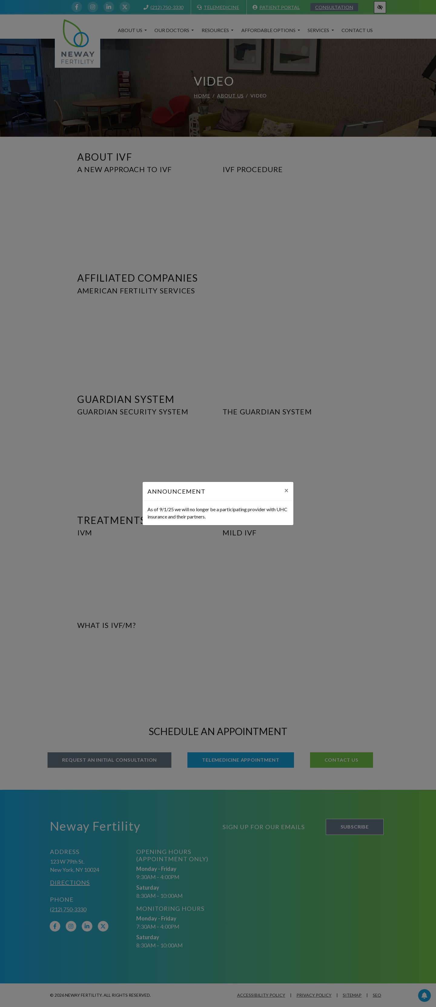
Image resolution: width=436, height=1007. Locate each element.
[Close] (286, 490)
